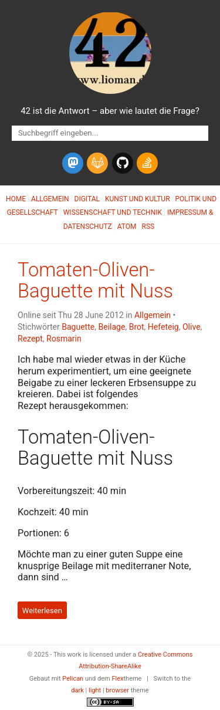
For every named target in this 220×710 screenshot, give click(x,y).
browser (117, 690)
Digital (87, 199)
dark (77, 690)
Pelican (72, 678)
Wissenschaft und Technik (112, 212)
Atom (127, 226)
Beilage (111, 327)
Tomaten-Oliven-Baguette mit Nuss (95, 280)
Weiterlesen (42, 610)
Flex (117, 678)
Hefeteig (163, 327)
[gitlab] (97, 163)
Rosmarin (64, 338)
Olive (191, 327)
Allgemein (50, 199)
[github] (122, 163)
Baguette (78, 327)
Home (16, 199)
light (95, 690)
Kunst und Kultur (137, 199)
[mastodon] (72, 163)
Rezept (30, 338)
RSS (148, 226)
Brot (136, 327)
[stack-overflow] (147, 163)
